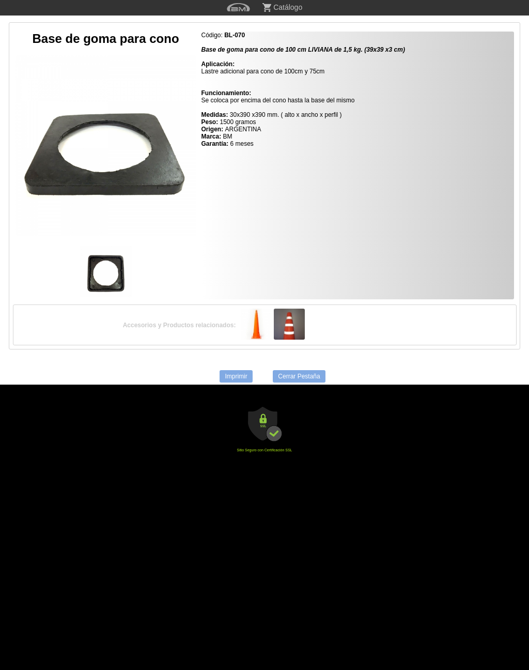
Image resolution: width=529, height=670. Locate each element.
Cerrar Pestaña (299, 376)
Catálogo (282, 7)
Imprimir (236, 376)
